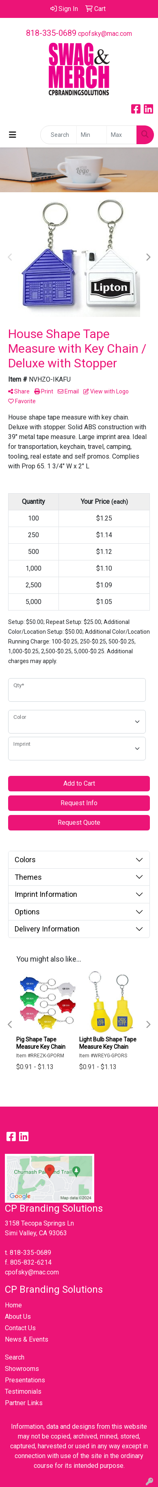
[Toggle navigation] (12, 135)
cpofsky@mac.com (105, 33)
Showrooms (22, 1369)
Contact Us (20, 1328)
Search (14, 1357)
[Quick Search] (58, 134)
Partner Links (24, 1403)
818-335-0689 (51, 33)
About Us (18, 1316)
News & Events (26, 1339)
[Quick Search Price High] (121, 134)
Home (13, 1305)
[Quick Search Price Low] (91, 134)
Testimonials (23, 1391)
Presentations (25, 1380)
